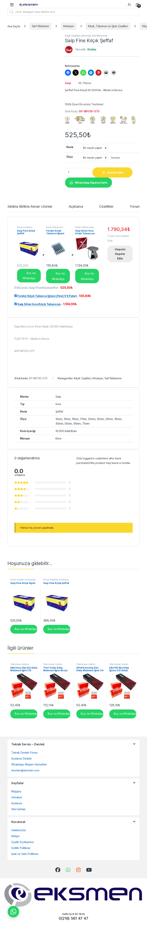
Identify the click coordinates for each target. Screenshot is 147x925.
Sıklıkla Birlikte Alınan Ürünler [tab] (29, 206)
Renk (69, 147)
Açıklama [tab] (76, 206)
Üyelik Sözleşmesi (22, 842)
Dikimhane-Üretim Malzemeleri (19, 665)
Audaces (16, 803)
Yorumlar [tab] (137, 206)
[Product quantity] (78, 172)
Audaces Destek (21, 758)
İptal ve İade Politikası (24, 853)
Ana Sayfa (13, 26)
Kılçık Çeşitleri (72, 35)
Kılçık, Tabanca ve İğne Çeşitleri (108, 26)
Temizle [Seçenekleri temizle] (115, 157)
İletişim (15, 836)
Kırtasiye (68, 26)
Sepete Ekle (115, 172)
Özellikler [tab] (106, 206)
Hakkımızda (18, 830)
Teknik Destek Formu (24, 752)
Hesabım (16, 797)
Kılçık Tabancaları (84, 227)
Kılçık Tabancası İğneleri (54, 228)
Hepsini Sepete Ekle (120, 254)
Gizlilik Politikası (20, 848)
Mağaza (16, 791)
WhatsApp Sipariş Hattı (91, 182)
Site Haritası (18, 809)
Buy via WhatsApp (29, 275)
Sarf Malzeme (40, 26)
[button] (88, 182)
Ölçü (69, 156)
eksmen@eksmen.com (25, 770)
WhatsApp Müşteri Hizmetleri (29, 764)
